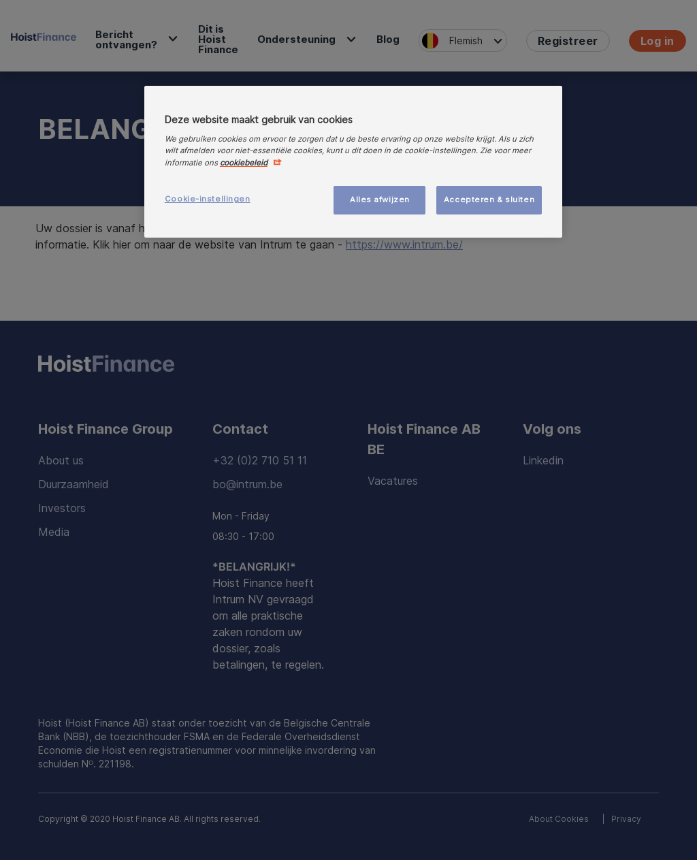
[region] (353, 162)
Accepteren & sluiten (489, 199)
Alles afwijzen (380, 199)
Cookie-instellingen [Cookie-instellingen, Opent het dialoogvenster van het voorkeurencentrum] (207, 199)
